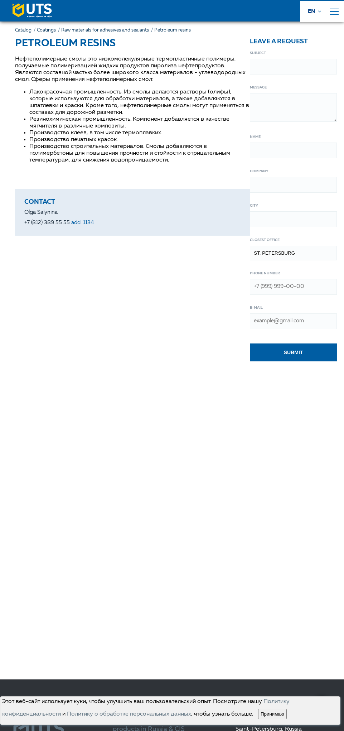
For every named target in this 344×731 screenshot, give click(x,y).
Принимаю (272, 714)
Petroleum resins (172, 30)
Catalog (26, 30)
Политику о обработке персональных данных (129, 714)
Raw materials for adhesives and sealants (107, 30)
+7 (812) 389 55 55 (59, 223)
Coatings (49, 30)
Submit (293, 352)
